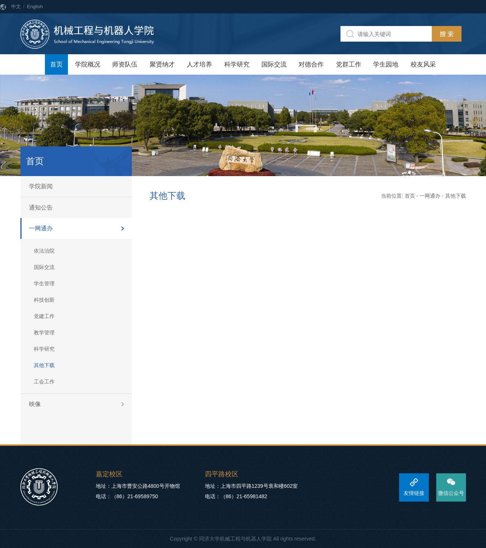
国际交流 (274, 64)
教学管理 (44, 332)
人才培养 (199, 64)
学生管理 (44, 283)
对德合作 (311, 64)
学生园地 (385, 64)
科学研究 (236, 64)
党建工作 (44, 316)
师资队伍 (124, 64)
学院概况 (87, 64)
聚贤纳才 (162, 64)
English (35, 6)
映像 (35, 404)
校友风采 (423, 64)
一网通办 (41, 228)
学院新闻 (41, 186)
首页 (56, 64)
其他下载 (44, 365)
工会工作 (44, 382)
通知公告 (41, 207)
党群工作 (348, 64)
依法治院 (44, 251)
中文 (16, 6)
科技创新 (44, 300)
